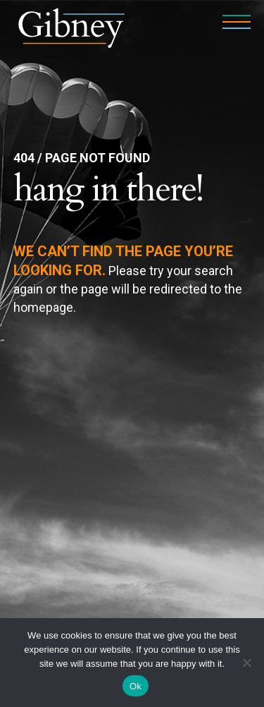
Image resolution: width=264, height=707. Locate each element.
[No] (246, 662)
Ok (136, 686)
